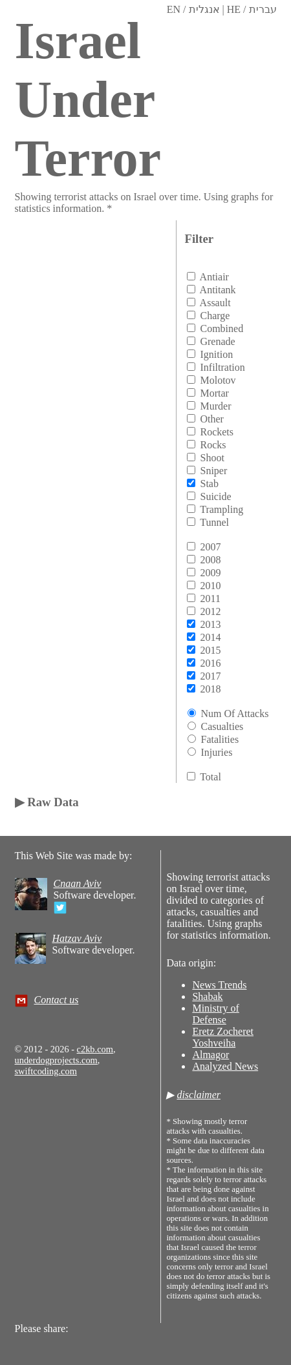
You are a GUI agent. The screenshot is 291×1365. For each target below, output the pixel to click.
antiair (214, 276)
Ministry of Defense (215, 1014)
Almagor (210, 1054)
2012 (210, 611)
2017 (210, 676)
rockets (216, 431)
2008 (210, 559)
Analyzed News (225, 1066)
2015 (210, 650)
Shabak (207, 996)
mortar (214, 393)
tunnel (214, 522)
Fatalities (219, 739)
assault (215, 302)
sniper (213, 470)
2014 (210, 637)
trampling (221, 509)
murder (215, 406)
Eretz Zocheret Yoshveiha (222, 1037)
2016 (210, 663)
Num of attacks (234, 713)
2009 (210, 572)
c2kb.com (95, 1049)
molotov (217, 380)
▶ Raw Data (47, 802)
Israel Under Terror (88, 99)
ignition (216, 354)
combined (221, 328)
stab (209, 483)
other (211, 418)
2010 (210, 585)
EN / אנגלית (193, 9)
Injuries (216, 752)
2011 (210, 598)
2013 (210, 624)
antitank (218, 289)
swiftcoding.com (46, 1071)
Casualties (221, 726)
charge (215, 315)
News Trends (219, 984)
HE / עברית (252, 9)
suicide (215, 496)
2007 (210, 546)
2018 (210, 688)
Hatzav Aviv (77, 938)
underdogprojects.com (56, 1060)
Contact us (56, 999)
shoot (212, 457)
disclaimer (199, 1094)
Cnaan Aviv (78, 883)
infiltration (222, 367)
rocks (213, 444)
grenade (217, 341)
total (210, 776)
